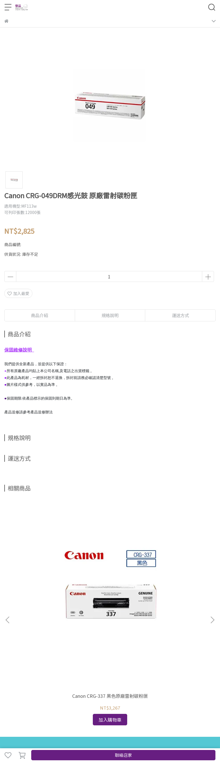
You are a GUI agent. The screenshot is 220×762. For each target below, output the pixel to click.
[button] (212, 553)
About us (58, 623)
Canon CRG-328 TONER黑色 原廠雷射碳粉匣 (176, 565)
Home (10, 623)
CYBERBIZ (146, 740)
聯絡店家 (123, 755)
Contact (39, 623)
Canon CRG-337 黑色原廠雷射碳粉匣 (43, 565)
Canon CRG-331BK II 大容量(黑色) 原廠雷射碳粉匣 (110, 565)
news (24, 623)
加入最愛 (18, 293)
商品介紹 (39, 315)
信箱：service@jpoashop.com (33, 672)
